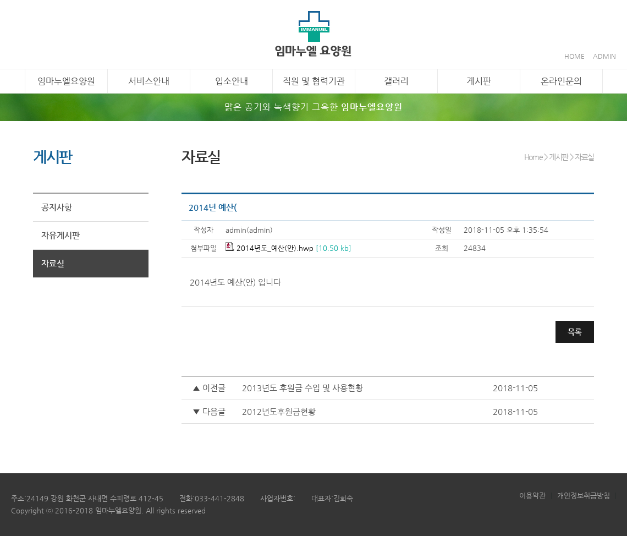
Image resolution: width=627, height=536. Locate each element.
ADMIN (604, 56)
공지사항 (56, 207)
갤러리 (396, 81)
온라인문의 (561, 81)
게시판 (478, 81)
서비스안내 (148, 81)
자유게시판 (60, 235)
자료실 (52, 263)
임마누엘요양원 (66, 81)
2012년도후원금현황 (279, 411)
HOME (574, 56)
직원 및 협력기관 (314, 81)
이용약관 (532, 495)
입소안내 (231, 81)
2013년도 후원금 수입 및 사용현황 (302, 387)
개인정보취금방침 (583, 495)
